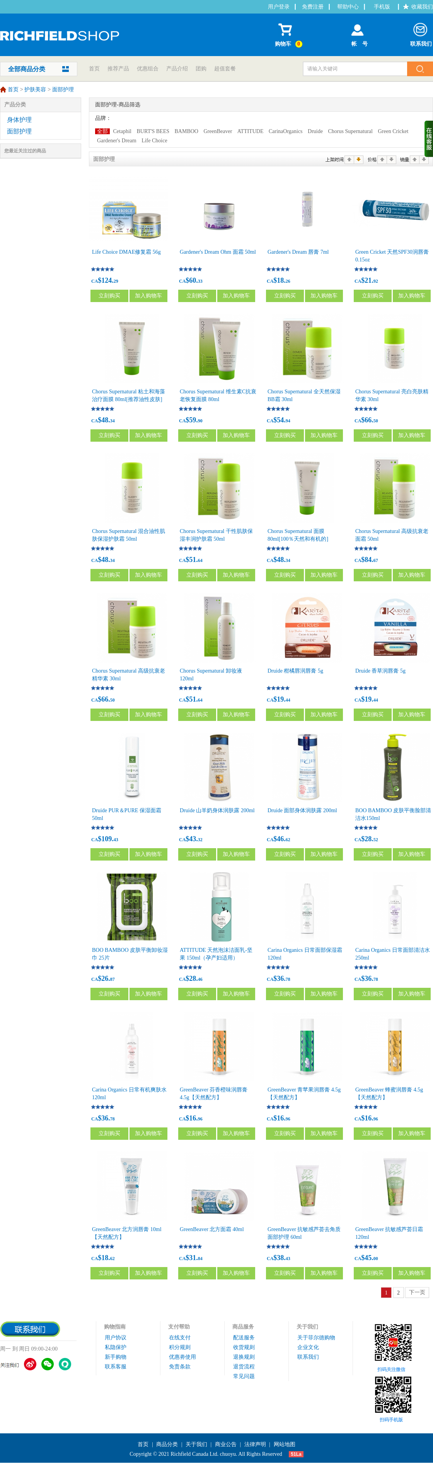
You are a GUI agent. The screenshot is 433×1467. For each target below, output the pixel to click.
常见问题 (244, 1376)
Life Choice (154, 140)
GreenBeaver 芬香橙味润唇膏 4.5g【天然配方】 (213, 1093)
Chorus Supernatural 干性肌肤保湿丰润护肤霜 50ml (216, 535)
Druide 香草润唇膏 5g (380, 671)
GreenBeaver (217, 131)
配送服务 (244, 1338)
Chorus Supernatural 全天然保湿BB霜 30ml (304, 395)
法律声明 (255, 1444)
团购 (201, 69)
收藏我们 (422, 7)
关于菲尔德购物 (316, 1338)
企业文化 (308, 1347)
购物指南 (115, 1327)
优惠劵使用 (182, 1357)
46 (200, 979)
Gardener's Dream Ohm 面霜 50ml (218, 252)
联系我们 (421, 33)
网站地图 (284, 1444)
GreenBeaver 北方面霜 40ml (212, 1229)
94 (288, 421)
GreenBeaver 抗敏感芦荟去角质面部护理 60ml (304, 1233)
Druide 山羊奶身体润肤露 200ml (217, 810)
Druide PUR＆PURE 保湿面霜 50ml (126, 814)
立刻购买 (109, 296)
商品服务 (243, 1327)
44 (288, 700)
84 (200, 1258)
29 (116, 281)
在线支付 (180, 1338)
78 (288, 979)
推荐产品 (118, 69)
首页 (94, 69)
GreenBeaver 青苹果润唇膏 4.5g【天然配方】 (304, 1093)
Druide (315, 131)
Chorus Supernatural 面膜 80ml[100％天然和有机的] (298, 535)
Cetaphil (122, 131)
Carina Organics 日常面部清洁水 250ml (392, 954)
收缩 (428, 139)
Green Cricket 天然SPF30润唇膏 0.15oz (392, 256)
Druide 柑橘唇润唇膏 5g (295, 671)
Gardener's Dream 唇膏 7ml (298, 252)
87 (112, 979)
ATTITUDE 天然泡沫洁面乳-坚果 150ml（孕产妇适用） (216, 954)
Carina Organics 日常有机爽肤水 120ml (129, 1093)
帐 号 (357, 33)
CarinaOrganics (286, 131)
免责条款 (180, 1367)
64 (200, 560)
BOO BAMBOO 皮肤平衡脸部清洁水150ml (393, 814)
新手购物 (115, 1357)
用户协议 (115, 1338)
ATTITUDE (250, 131)
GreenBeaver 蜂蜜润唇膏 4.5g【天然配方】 (389, 1093)
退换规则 (244, 1357)
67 (375, 560)
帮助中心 (348, 7)
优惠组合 (148, 69)
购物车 (290, 33)
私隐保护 (115, 1347)
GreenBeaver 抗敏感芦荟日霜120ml (389, 1233)
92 (375, 281)
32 (200, 839)
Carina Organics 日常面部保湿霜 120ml (305, 954)
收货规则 (244, 1347)
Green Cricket (393, 131)
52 (375, 839)
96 (200, 1119)
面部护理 (63, 90)
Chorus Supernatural (350, 131)
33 (200, 281)
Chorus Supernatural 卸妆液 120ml (211, 674)
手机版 (382, 7)
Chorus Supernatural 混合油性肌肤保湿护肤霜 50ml (128, 535)
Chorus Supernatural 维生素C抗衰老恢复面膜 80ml (218, 395)
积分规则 (180, 1347)
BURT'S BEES (152, 131)
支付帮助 (179, 1327)
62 (288, 839)
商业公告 (226, 1444)
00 (375, 1258)
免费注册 (313, 7)
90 (200, 421)
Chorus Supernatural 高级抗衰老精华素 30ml (128, 674)
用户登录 (279, 7)
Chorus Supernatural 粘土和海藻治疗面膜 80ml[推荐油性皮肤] (128, 395)
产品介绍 (177, 69)
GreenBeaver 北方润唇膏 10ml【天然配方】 (127, 1233)
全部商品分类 (26, 69)
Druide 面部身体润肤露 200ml (302, 810)
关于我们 (307, 1327)
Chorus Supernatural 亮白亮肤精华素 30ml (391, 395)
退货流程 (244, 1367)
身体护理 (19, 119)
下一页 (417, 1292)
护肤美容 (35, 90)
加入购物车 (148, 296)
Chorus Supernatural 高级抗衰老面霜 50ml (391, 535)
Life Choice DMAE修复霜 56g (126, 252)
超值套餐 (225, 69)
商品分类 (167, 1444)
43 (116, 839)
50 (375, 421)
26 (288, 281)
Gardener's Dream (116, 140)
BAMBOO (186, 131)
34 (112, 421)
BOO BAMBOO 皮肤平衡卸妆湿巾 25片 (130, 954)
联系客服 (115, 1367)
